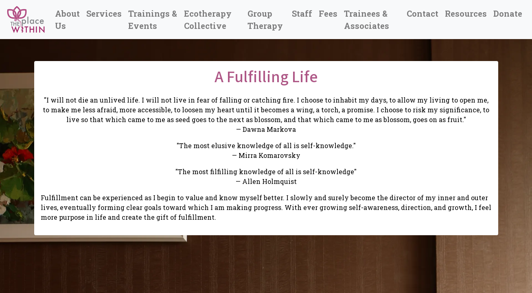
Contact (422, 13)
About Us (67, 19)
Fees (328, 13)
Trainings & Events (152, 19)
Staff (302, 13)
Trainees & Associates (366, 19)
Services (104, 13)
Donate (507, 13)
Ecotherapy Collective (208, 19)
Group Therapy (265, 19)
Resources (466, 13)
